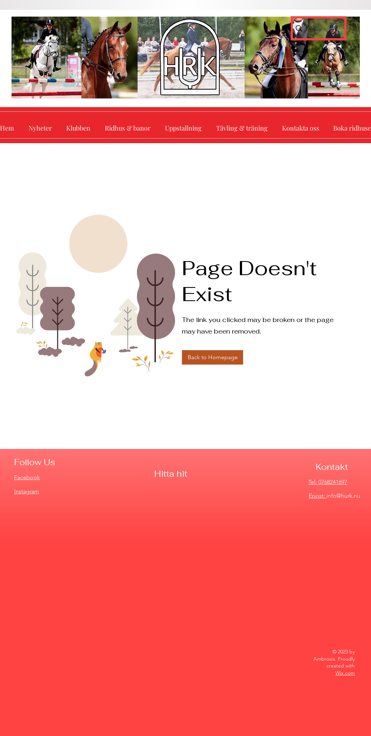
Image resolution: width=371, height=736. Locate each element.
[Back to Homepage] (212, 357)
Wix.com (345, 673)
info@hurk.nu (343, 495)
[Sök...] (317, 28)
